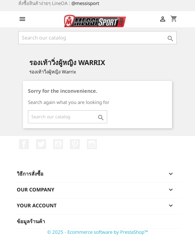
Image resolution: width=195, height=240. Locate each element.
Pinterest (75, 144)
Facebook (24, 144)
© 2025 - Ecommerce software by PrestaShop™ (97, 232)
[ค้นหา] (97, 37)
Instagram (92, 144)
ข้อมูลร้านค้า (31, 221)
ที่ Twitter (41, 144)
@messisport (85, 3)
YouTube (58, 144)
